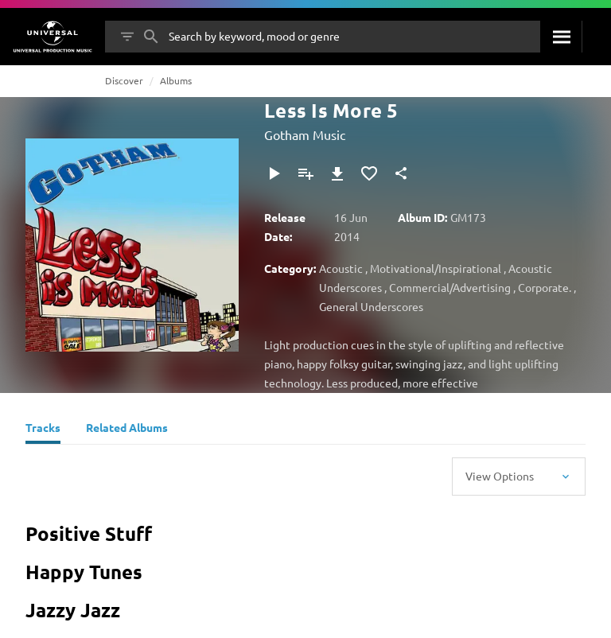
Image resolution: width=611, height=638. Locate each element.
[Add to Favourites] (369, 173)
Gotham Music (304, 134)
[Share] (401, 173)
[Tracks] (42, 429)
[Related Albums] (127, 429)
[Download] (337, 173)
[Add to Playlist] (305, 173)
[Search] (561, 36)
